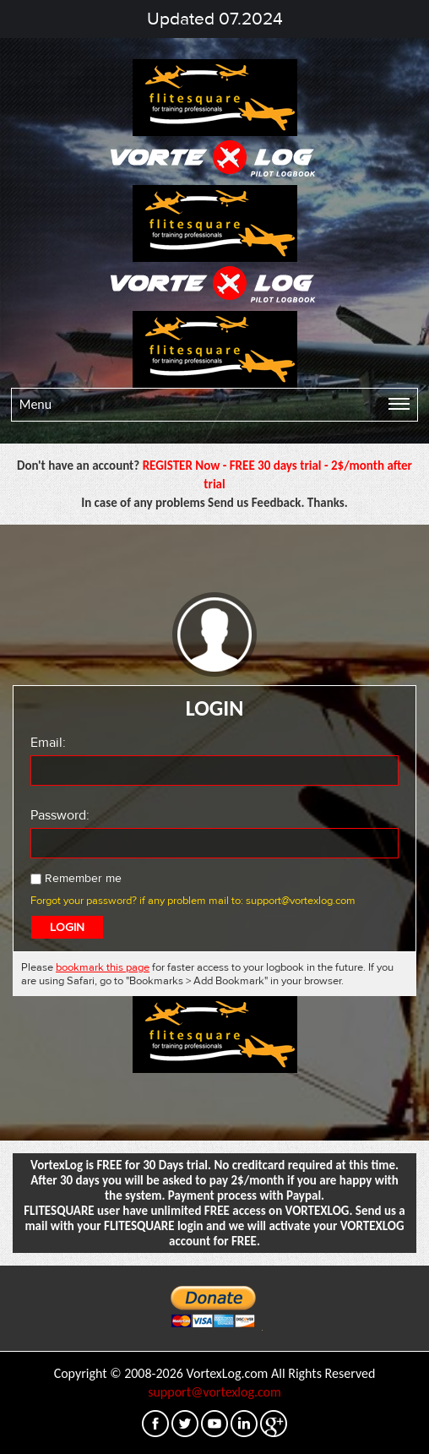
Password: (60, 815)
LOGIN (67, 927)
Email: (48, 742)
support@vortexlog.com (214, 1392)
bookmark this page (102, 967)
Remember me (76, 878)
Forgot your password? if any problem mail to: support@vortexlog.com (193, 900)
